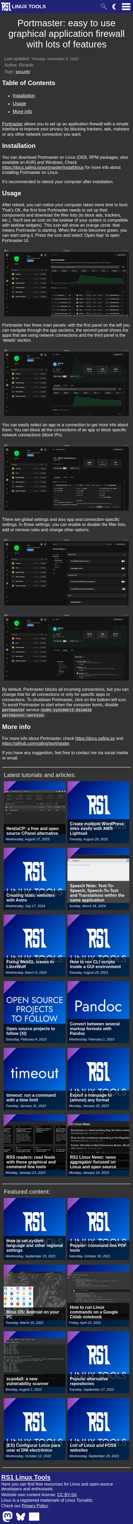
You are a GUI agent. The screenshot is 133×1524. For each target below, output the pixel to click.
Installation (24, 95)
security (23, 71)
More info (22, 111)
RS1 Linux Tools (26, 1476)
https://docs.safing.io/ (95, 738)
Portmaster (12, 124)
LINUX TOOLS (29, 6)
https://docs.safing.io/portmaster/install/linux (43, 167)
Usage (19, 103)
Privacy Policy (35, 1505)
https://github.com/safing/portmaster (35, 743)
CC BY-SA (67, 1494)
